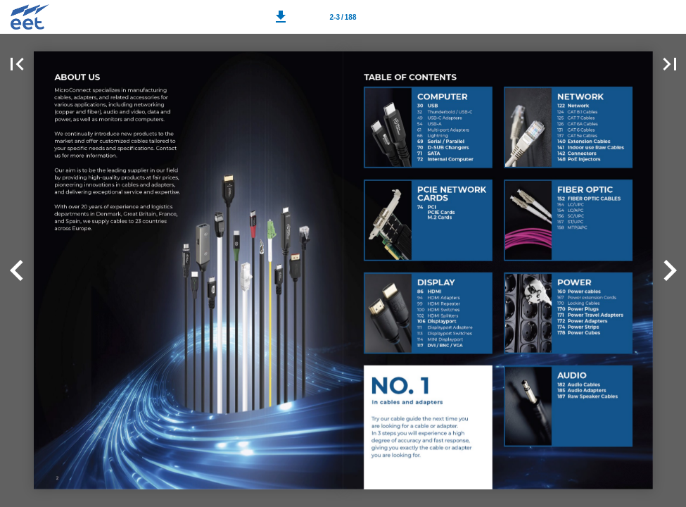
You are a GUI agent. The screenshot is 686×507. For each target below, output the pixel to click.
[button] (281, 17)
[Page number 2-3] (343, 17)
